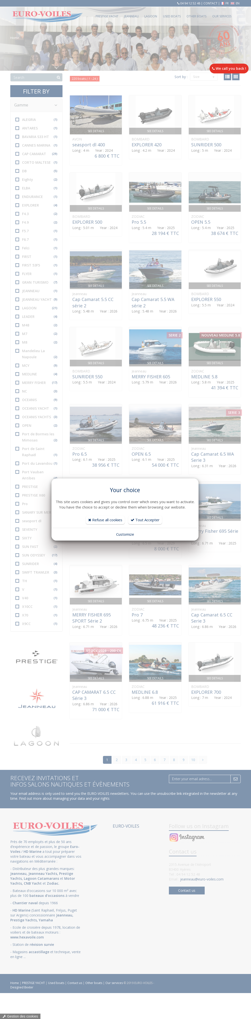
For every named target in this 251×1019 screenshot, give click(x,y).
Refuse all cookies (105, 519)
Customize (125, 534)
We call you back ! (229, 68)
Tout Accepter (145, 519)
